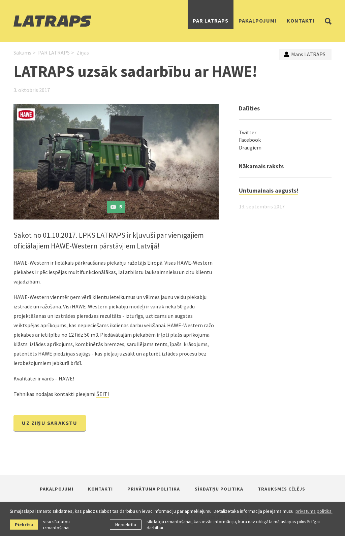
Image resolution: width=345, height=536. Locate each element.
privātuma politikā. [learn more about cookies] (314, 511)
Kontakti (301, 20)
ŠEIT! (102, 394)
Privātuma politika (153, 489)
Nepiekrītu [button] (125, 525)
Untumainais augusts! (268, 190)
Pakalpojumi (258, 20)
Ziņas (82, 52)
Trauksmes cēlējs (281, 489)
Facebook (250, 139)
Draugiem (250, 147)
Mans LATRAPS (304, 54)
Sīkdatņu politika (219, 489)
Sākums (22, 52)
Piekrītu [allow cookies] (24, 525)
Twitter (247, 132)
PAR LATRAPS (210, 20)
